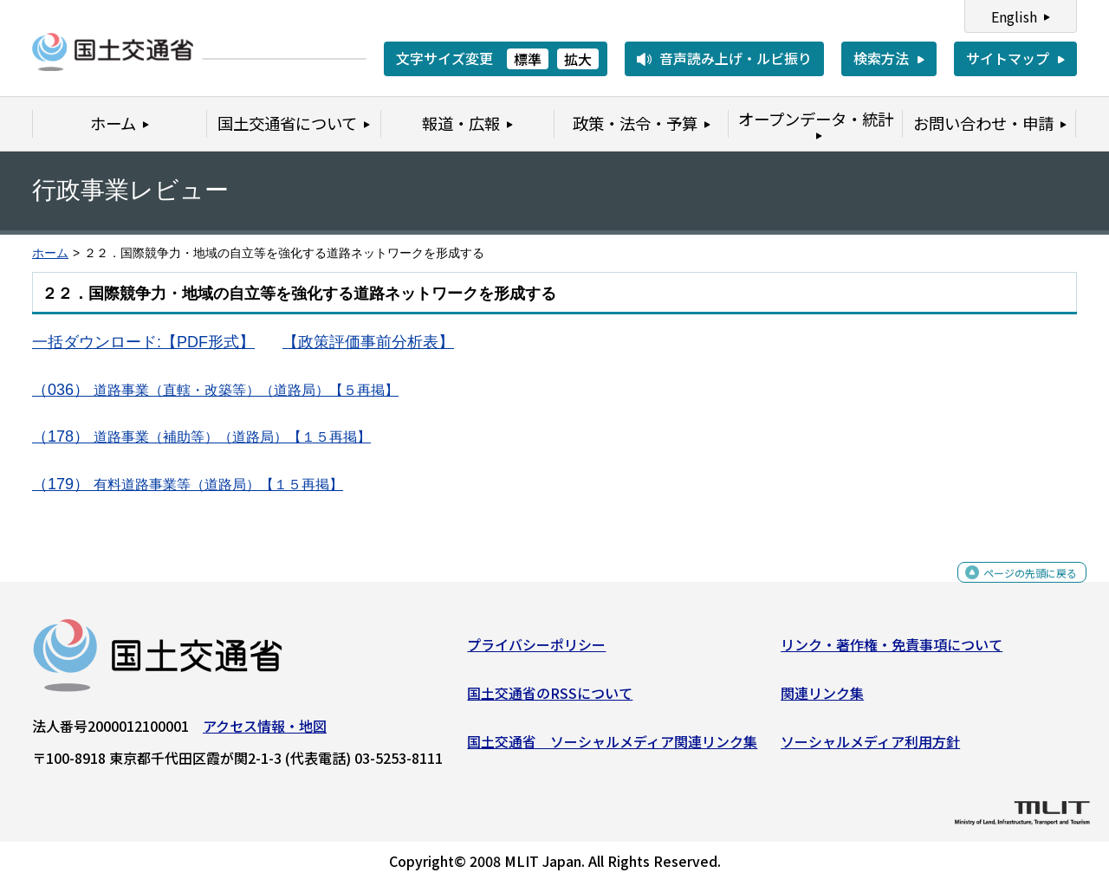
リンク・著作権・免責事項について (891, 651)
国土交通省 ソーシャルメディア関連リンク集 (612, 747)
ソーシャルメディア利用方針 (870, 747)
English (1014, 16)
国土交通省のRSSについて (549, 699)
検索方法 (881, 58)
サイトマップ (1007, 58)
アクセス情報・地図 (265, 732)
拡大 (578, 58)
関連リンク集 (822, 699)
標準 (528, 58)
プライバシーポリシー (536, 651)
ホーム (50, 253)
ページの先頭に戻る (1015, 588)
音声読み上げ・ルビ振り (735, 58)
